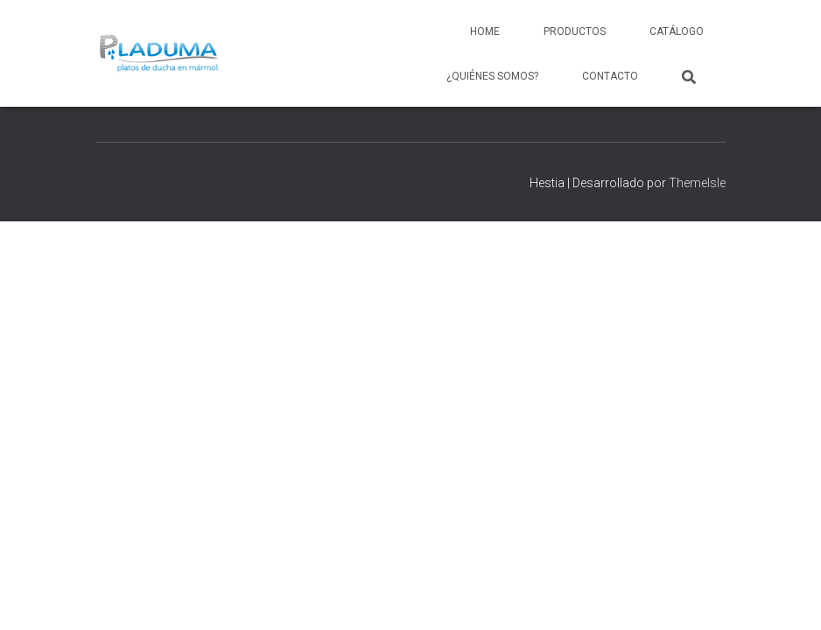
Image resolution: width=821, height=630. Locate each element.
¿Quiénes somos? (492, 76)
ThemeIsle (697, 183)
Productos (575, 31)
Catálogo (676, 31)
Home (485, 31)
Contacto (610, 76)
